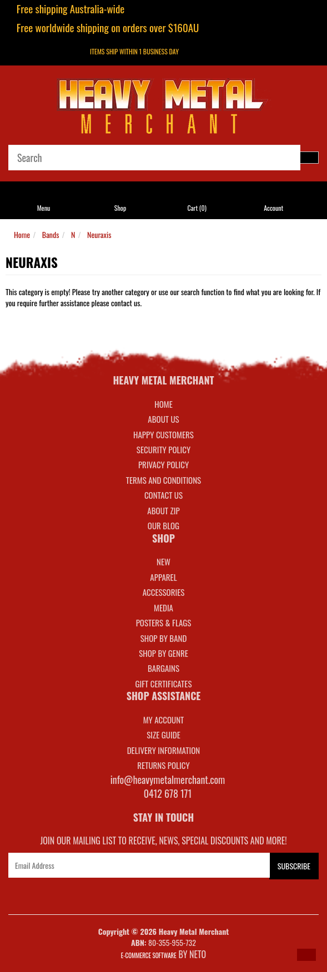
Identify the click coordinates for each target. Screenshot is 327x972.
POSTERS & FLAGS (164, 622)
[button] (306, 955)
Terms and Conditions (163, 480)
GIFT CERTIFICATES (163, 683)
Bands (50, 234)
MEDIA (163, 607)
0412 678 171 (168, 793)
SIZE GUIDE (163, 734)
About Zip (163, 510)
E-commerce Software (149, 955)
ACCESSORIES (164, 592)
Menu (44, 207)
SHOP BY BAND (163, 638)
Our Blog (163, 525)
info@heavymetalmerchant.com (167, 779)
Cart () (196, 207)
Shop (120, 207)
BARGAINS (163, 668)
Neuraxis (99, 234)
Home (22, 234)
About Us (163, 419)
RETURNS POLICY (163, 765)
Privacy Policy (163, 464)
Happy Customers (163, 434)
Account (273, 207)
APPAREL (163, 577)
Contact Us (163, 495)
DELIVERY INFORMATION (163, 750)
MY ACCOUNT (163, 719)
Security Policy (163, 449)
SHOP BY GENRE (163, 653)
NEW (163, 561)
